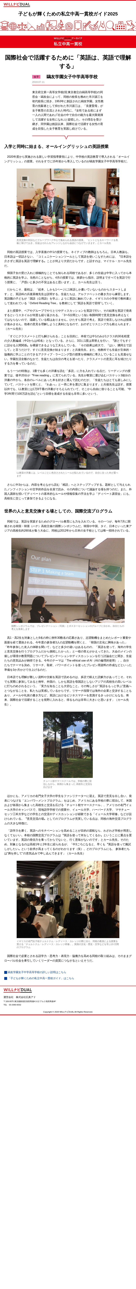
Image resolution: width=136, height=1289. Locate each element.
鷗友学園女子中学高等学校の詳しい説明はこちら (39, 978)
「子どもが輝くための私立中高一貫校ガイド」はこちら (43, 984)
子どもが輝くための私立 (68, 16)
